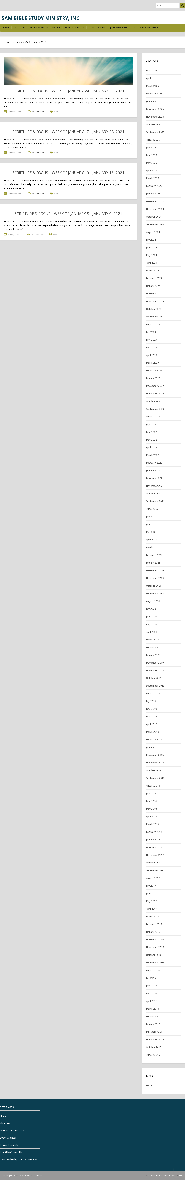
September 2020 (155, 593)
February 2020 (154, 647)
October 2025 (153, 124)
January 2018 (153, 839)
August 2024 (153, 232)
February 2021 (154, 554)
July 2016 (151, 977)
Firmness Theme (153, 1175)
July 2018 (151, 793)
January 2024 (153, 285)
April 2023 (151, 355)
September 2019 (155, 685)
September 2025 (155, 132)
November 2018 (155, 762)
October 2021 (153, 493)
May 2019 (151, 716)
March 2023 (152, 362)
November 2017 (155, 854)
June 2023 (151, 339)
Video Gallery (97, 27)
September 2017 (155, 870)
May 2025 (151, 162)
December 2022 (155, 385)
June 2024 (151, 247)
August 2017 (153, 877)
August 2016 (153, 970)
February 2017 (154, 924)
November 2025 (155, 116)
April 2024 (151, 262)
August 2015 (153, 1054)
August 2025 (153, 139)
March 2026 (152, 85)
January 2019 (153, 747)
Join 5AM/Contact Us (122, 27)
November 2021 (155, 485)
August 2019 (153, 693)
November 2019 (155, 670)
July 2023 (151, 331)
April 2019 (151, 724)
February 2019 (154, 739)
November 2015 (155, 1039)
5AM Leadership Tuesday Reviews (19, 1159)
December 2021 (155, 478)
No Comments (38, 111)
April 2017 (151, 908)
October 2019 (153, 678)
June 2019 (151, 708)
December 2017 (155, 847)
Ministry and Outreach (45, 27)
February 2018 (154, 831)
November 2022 (155, 393)
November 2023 (155, 301)
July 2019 (151, 701)
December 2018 (155, 754)
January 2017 (153, 931)
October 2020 (153, 585)
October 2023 (153, 308)
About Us (19, 27)
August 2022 (153, 416)
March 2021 (152, 547)
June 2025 (151, 155)
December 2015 (155, 1031)
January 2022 (153, 470)
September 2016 (155, 962)
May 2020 (151, 624)
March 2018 (152, 824)
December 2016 (155, 939)
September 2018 (155, 777)
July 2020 (151, 608)
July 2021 (151, 516)
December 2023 (155, 293)
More (56, 111)
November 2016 (155, 947)
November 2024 (155, 208)
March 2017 (152, 916)
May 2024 (151, 255)
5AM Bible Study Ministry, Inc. (41, 18)
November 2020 (155, 578)
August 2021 (153, 508)
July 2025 (151, 147)
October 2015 (153, 1047)
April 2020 (151, 631)
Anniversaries (149, 27)
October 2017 (153, 862)
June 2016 (151, 985)
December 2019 (155, 662)
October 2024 (153, 216)
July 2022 (151, 424)
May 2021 (151, 531)
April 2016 (151, 1001)
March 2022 (152, 455)
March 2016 (152, 1008)
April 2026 (151, 78)
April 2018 (151, 816)
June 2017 (151, 893)
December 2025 (155, 108)
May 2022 (151, 439)
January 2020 (153, 654)
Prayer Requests (9, 1144)
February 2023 (154, 370)
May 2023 (151, 347)
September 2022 (155, 408)
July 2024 (151, 239)
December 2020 (155, 570)
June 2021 (151, 524)
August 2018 (153, 785)
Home (6, 27)
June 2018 (151, 801)
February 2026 (154, 93)
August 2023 (153, 324)
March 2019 (152, 731)
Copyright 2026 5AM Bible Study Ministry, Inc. (23, 1175)
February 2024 (154, 278)
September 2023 (155, 316)
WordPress (177, 1175)
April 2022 (151, 447)
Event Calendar (74, 27)
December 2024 (155, 201)
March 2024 (152, 270)
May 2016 (151, 993)
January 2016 (153, 1024)
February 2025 (154, 185)
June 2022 (151, 431)
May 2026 (151, 70)
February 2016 (154, 1016)
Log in (149, 1085)
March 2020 (152, 639)
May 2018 (151, 808)
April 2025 (151, 170)
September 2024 (155, 224)
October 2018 (153, 770)
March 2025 (152, 178)
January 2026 (153, 101)
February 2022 (154, 462)
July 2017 (151, 885)
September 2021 (155, 501)
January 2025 (153, 193)
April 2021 (151, 539)
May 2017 (151, 901)
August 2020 (153, 601)
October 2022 (153, 401)
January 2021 (153, 562)
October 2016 (153, 954)
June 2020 (151, 616)
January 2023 (153, 378)
